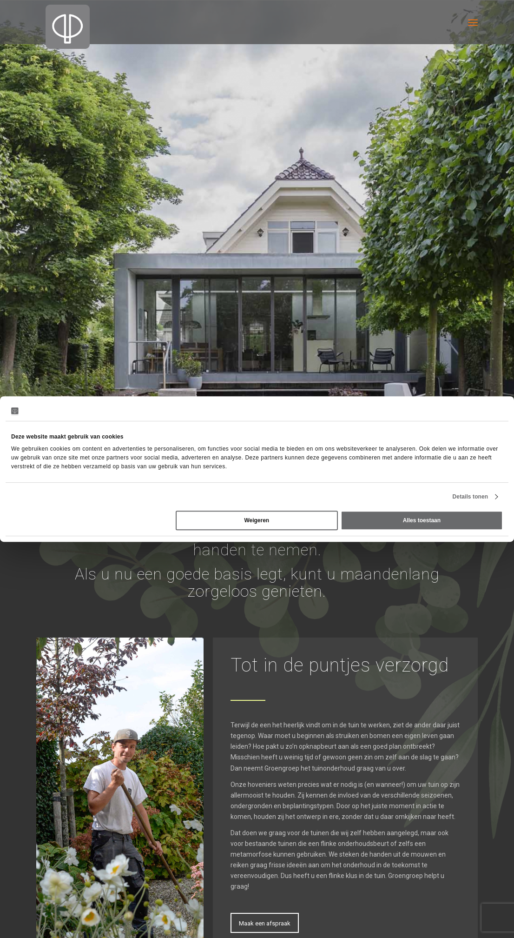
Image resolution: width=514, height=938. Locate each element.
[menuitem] (473, 22)
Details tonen (470, 496)
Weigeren (256, 520)
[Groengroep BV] (68, 27)
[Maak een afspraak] (265, 923)
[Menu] (473, 22)
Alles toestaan (422, 520)
